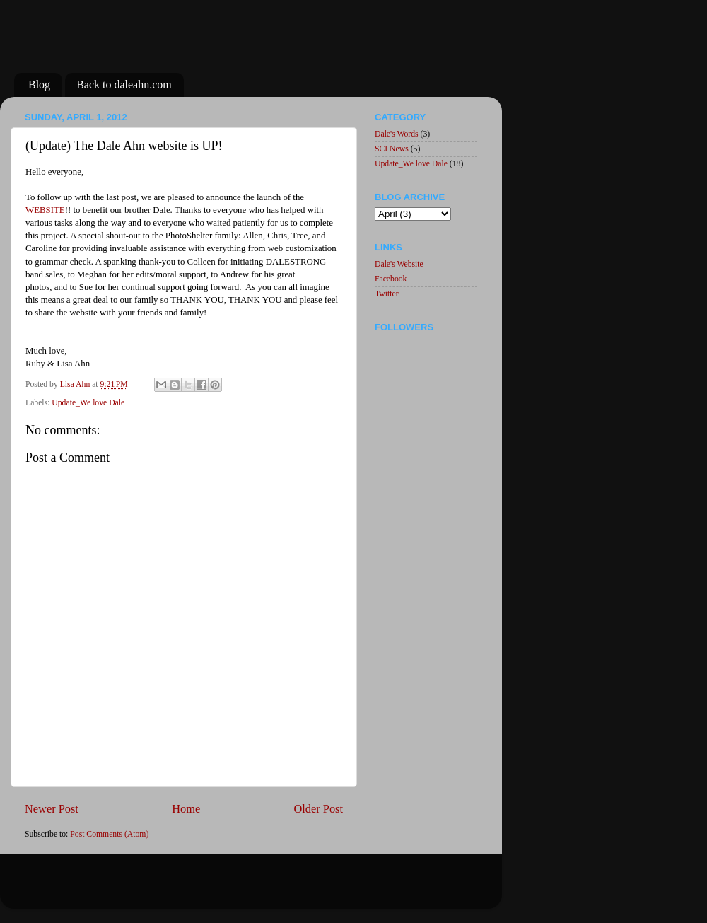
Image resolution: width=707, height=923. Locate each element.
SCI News (392, 148)
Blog (39, 85)
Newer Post (51, 808)
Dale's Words (397, 134)
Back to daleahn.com (124, 85)
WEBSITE (45, 210)
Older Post (318, 808)
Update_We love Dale (88, 402)
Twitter (387, 293)
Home (186, 808)
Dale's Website (399, 264)
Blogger (311, 888)
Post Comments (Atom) (109, 834)
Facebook (391, 279)
